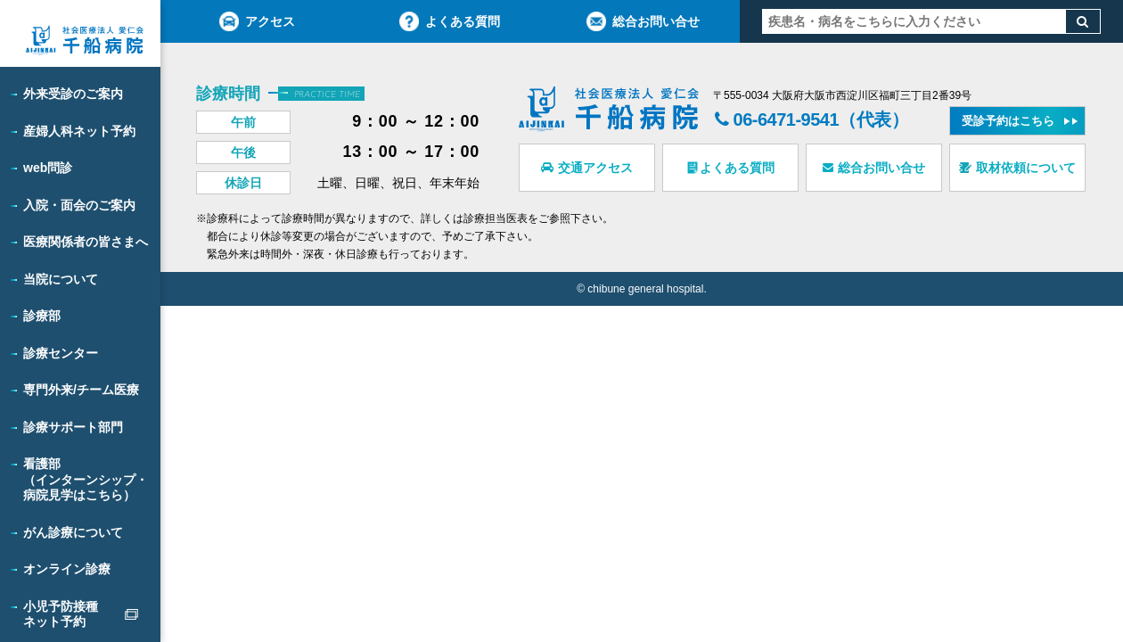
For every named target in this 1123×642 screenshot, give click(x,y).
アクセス (257, 21)
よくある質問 (449, 21)
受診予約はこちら (1008, 121)
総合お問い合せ (643, 21)
